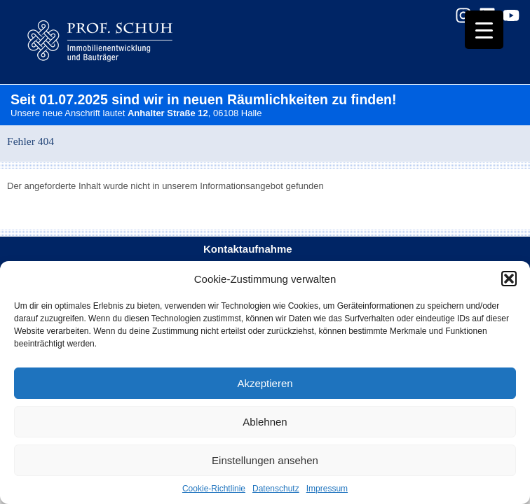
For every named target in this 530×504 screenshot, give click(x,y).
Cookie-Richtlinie (213, 488)
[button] (509, 279)
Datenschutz (275, 488)
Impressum (327, 488)
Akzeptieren (264, 383)
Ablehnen (265, 422)
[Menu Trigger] (484, 29)
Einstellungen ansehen (265, 460)
